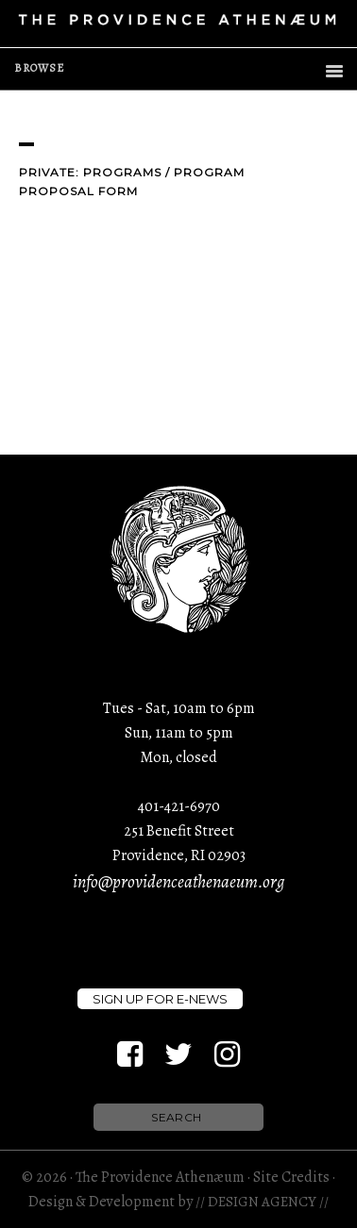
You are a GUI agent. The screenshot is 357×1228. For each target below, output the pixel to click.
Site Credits (291, 1177)
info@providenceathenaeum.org (178, 882)
